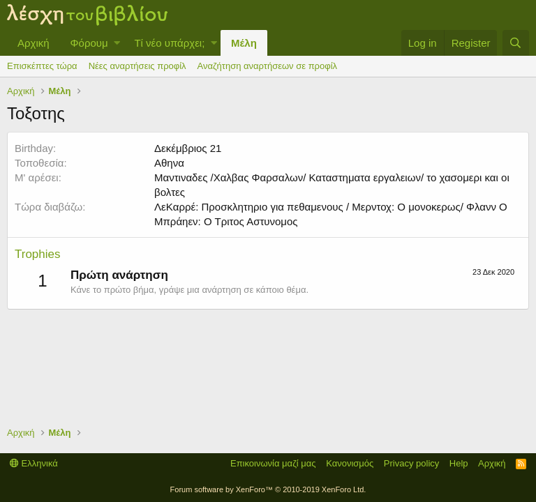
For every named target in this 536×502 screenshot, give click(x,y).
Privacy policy (411, 463)
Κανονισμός (349, 463)
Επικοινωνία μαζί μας (273, 463)
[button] (117, 43)
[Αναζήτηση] (515, 43)
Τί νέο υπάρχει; (169, 43)
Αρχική (33, 43)
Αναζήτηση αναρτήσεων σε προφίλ (267, 66)
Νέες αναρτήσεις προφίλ (137, 66)
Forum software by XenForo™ (268, 489)
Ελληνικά (34, 463)
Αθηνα (169, 163)
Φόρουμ (89, 43)
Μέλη (244, 43)
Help (458, 463)
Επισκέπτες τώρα (42, 66)
